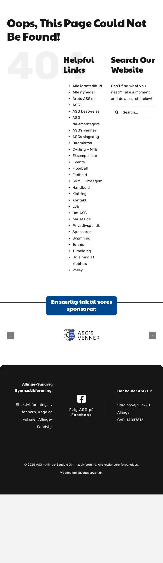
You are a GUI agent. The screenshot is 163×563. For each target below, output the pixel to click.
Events (78, 162)
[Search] (117, 112)
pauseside (81, 219)
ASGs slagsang (85, 137)
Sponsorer (81, 232)
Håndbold (81, 187)
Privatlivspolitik (86, 225)
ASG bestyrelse (86, 111)
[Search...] (133, 112)
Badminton (82, 143)
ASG (76, 105)
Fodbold (79, 175)
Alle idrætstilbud (87, 86)
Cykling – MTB (85, 149)
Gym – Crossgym (87, 181)
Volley (77, 270)
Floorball (80, 168)
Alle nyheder (83, 92)
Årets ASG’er (83, 98)
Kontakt (79, 200)
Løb (75, 206)
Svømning (81, 238)
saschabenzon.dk (90, 472)
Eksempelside (84, 155)
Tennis (78, 244)
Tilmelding (81, 251)
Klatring (79, 194)
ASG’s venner (84, 130)
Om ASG (79, 213)
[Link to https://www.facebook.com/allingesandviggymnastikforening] (81, 399)
